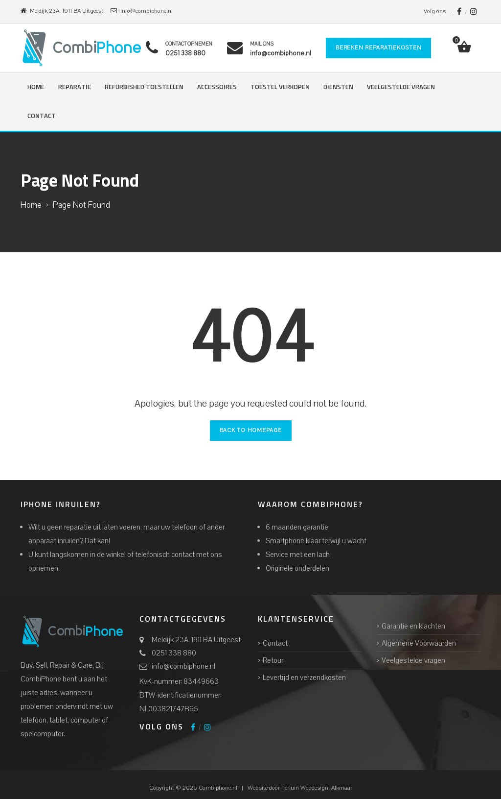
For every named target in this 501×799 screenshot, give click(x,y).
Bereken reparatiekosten (378, 47)
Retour (273, 660)
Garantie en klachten (413, 626)
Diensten (338, 87)
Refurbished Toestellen (144, 87)
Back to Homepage (251, 430)
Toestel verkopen (280, 87)
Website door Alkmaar (300, 788)
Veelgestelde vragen (401, 87)
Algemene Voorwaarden (419, 643)
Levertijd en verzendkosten (304, 677)
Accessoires (217, 87)
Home (36, 87)
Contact (41, 116)
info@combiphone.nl (183, 666)
